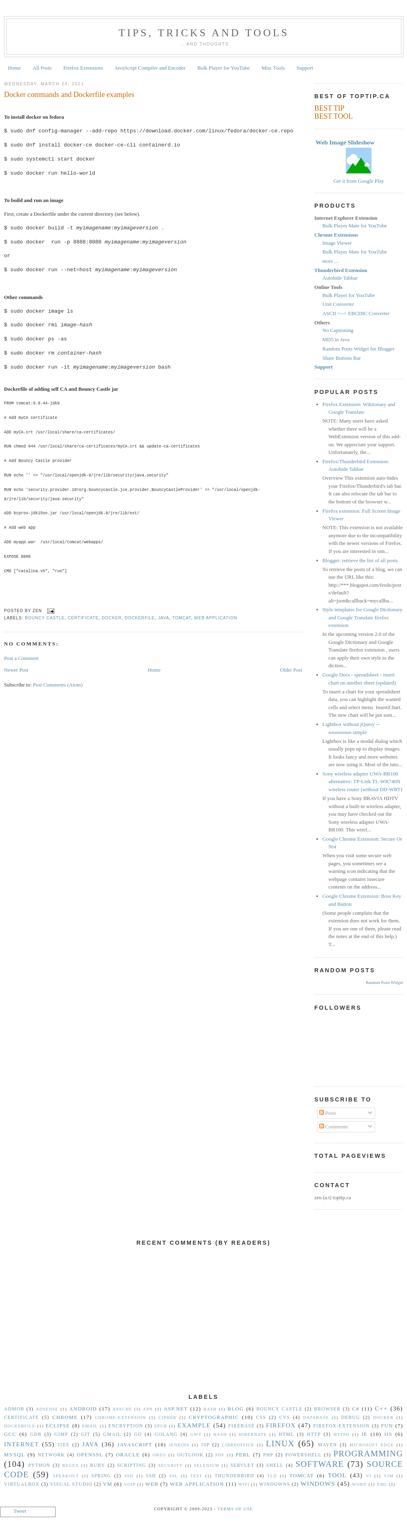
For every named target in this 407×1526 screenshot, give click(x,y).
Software (319, 1463)
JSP (205, 1445)
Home (14, 68)
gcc (10, 1434)
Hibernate (253, 1434)
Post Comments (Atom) (58, 685)
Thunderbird (234, 1476)
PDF (219, 1455)
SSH (151, 1476)
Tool (337, 1475)
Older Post (291, 670)
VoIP (129, 1484)
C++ (381, 1408)
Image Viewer (337, 243)
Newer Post (16, 670)
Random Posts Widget (384, 982)
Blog (236, 1409)
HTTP (314, 1434)
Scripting (131, 1465)
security (170, 1465)
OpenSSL (90, 1455)
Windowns (274, 1484)
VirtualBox (21, 1484)
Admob (14, 1409)
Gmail (112, 1434)
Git (85, 1434)
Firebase (241, 1426)
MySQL (14, 1455)
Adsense (47, 1409)
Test (196, 1476)
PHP (268, 1455)
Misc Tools (273, 68)
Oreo (159, 1455)
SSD (128, 1476)
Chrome (65, 1417)
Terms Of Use (235, 1509)
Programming (368, 1453)
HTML (286, 1434)
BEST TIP (329, 108)
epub (160, 1426)
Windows (318, 1483)
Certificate (83, 618)
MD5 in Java (335, 339)
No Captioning (337, 330)
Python (39, 1465)
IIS (388, 1434)
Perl (243, 1455)
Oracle (128, 1455)
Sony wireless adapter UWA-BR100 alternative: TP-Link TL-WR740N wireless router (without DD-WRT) (362, 781)
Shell (275, 1465)
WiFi (244, 1484)
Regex (70, 1465)
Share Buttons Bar (341, 358)
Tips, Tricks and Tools (203, 33)
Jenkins (179, 1445)
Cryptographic (214, 1417)
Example (194, 1425)
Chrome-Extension (120, 1417)
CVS (284, 1417)
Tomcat (181, 618)
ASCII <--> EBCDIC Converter (356, 313)
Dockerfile (140, 618)
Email (90, 1426)
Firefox (281, 1425)
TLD (272, 1476)
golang (166, 1434)
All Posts (42, 68)
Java (163, 618)
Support (305, 68)
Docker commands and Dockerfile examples (69, 95)
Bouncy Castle (45, 618)
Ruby (97, 1465)
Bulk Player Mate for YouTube (354, 226)
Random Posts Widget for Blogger (358, 349)
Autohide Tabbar (339, 278)
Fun (387, 1426)
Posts (327, 1113)
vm (107, 1484)
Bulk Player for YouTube (223, 68)
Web (151, 1484)
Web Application (215, 618)
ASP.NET (176, 1409)
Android (83, 1409)
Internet (21, 1444)
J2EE (64, 1445)
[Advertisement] (203, 1324)
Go (137, 1434)
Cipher (167, 1417)
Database (316, 1417)
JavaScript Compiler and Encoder (150, 68)
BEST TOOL (333, 116)
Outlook (190, 1455)
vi (369, 1476)
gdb (36, 1434)
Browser (327, 1409)
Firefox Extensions (83, 68)
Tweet (20, 1511)
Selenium (206, 1465)
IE (364, 1434)
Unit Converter (338, 304)
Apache (122, 1409)
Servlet (242, 1465)
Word (359, 1484)
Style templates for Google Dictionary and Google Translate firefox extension (362, 617)
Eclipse (58, 1426)
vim (389, 1476)
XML (381, 1484)
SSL (173, 1476)
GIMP (61, 1434)
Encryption (125, 1426)
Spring (101, 1476)
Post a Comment (21, 658)
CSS (261, 1417)
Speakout (66, 1476)
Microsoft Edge (371, 1445)
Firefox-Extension (341, 1426)
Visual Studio (71, 1484)
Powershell (303, 1455)
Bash (210, 1409)
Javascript (134, 1444)
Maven (327, 1445)
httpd (342, 1434)
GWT (195, 1434)
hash (220, 1434)
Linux (280, 1443)
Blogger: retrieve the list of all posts (360, 560)
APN (148, 1409)
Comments (333, 1127)
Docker (111, 618)
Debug (350, 1417)
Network (51, 1455)
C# (355, 1409)
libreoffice (238, 1445)
